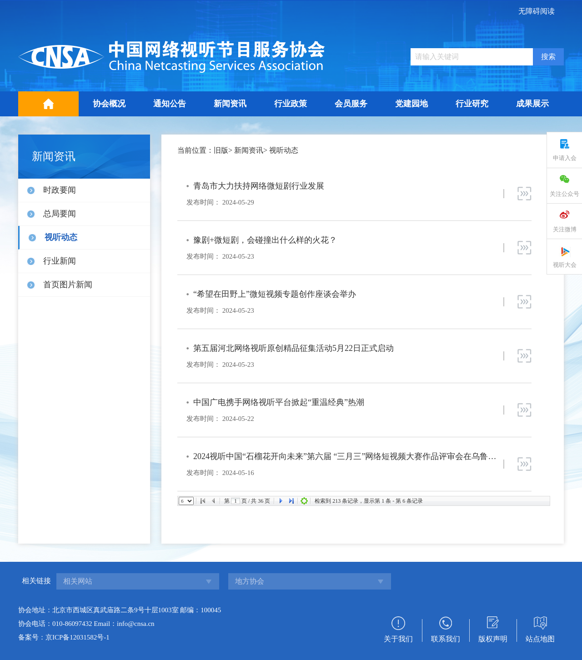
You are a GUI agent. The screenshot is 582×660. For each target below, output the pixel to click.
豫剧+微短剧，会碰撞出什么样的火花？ (265, 240)
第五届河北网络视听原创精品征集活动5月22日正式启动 (293, 348)
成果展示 (532, 103)
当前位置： (195, 150)
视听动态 (61, 237)
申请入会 (565, 158)
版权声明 (492, 639)
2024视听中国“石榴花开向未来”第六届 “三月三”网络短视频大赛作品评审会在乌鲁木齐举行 (357, 456)
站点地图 (540, 639)
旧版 (221, 150)
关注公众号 (564, 193)
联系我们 (445, 639)
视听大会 (565, 264)
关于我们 (398, 639)
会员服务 (351, 103)
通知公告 (169, 103)
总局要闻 (59, 213)
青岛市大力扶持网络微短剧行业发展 (258, 185)
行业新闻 (59, 260)
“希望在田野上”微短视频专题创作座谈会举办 (274, 294)
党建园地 (411, 103)
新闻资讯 (230, 103)
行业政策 (290, 103)
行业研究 (472, 103)
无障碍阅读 (536, 11)
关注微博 (565, 229)
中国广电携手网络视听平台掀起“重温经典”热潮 (278, 402)
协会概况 (109, 103)
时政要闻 (59, 190)
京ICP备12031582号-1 (77, 637)
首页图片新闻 (67, 284)
